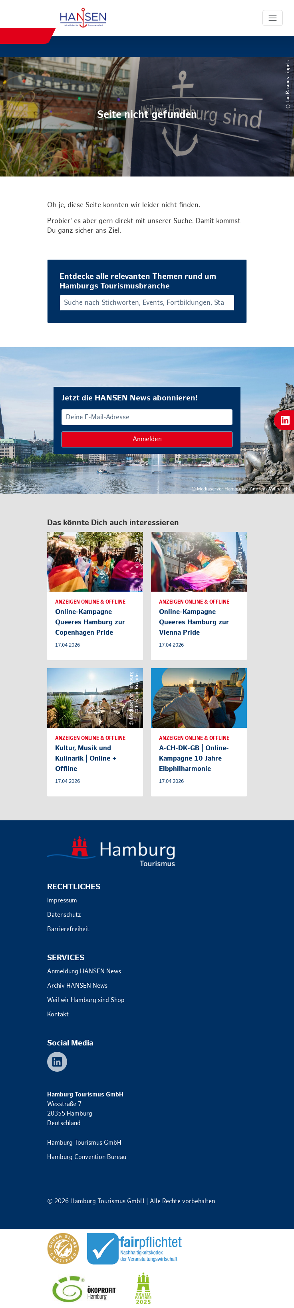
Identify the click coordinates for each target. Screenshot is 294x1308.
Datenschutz (64, 915)
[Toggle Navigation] (272, 18)
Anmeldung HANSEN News (84, 971)
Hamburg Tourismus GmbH (84, 1142)
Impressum (62, 900)
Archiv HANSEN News (77, 985)
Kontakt (58, 1014)
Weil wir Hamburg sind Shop (86, 1000)
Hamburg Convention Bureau (86, 1157)
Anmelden (147, 439)
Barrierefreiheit (68, 929)
